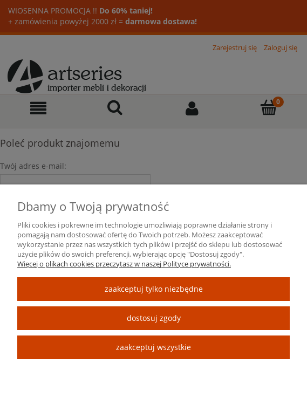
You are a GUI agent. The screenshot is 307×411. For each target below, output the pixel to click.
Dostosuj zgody (154, 318)
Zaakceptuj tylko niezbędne (154, 289)
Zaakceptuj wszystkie (153, 347)
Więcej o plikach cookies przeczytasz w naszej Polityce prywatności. (124, 264)
